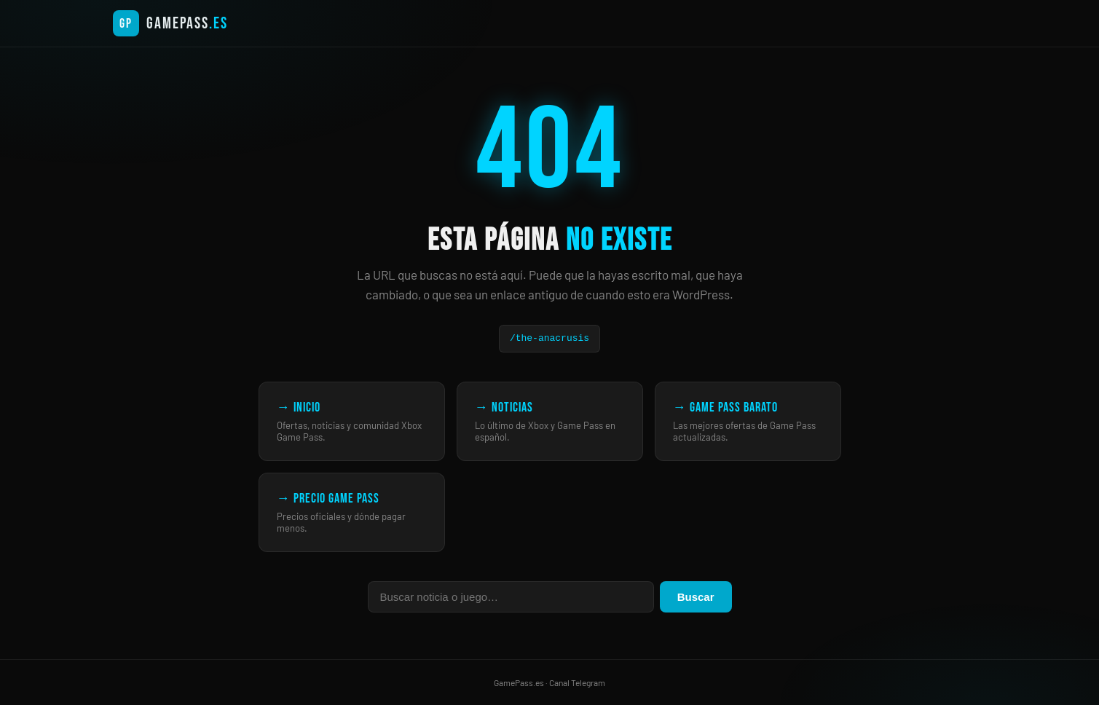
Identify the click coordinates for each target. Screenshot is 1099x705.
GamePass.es (519, 682)
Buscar (695, 597)
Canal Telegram (577, 682)
